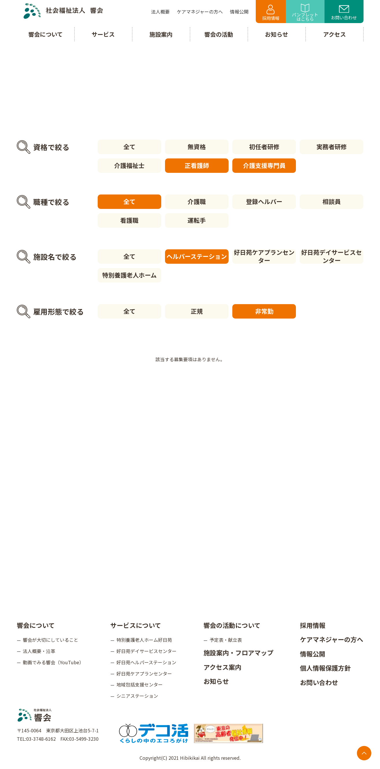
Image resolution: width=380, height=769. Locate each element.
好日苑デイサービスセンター (331, 256)
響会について (36, 625)
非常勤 (264, 311)
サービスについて (135, 625)
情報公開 (312, 653)
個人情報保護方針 (325, 667)
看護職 (129, 220)
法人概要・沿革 (39, 651)
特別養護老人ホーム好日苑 (144, 639)
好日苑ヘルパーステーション (146, 662)
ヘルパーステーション (196, 256)
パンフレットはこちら (305, 13)
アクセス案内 (222, 666)
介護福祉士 (129, 165)
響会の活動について (231, 625)
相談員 (331, 201)
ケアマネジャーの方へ (331, 639)
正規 (197, 311)
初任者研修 (264, 146)
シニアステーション (137, 695)
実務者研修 (331, 146)
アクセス (334, 34)
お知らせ (216, 681)
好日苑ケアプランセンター (264, 256)
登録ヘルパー (264, 201)
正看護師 (197, 165)
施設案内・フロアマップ (238, 652)
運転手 (197, 220)
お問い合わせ (344, 13)
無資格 (197, 146)
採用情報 (270, 13)
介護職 (197, 201)
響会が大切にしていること (50, 639)
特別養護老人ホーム (129, 275)
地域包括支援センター (139, 684)
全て (129, 146)
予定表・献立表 (226, 639)
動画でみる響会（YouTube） (53, 662)
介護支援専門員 (264, 165)
